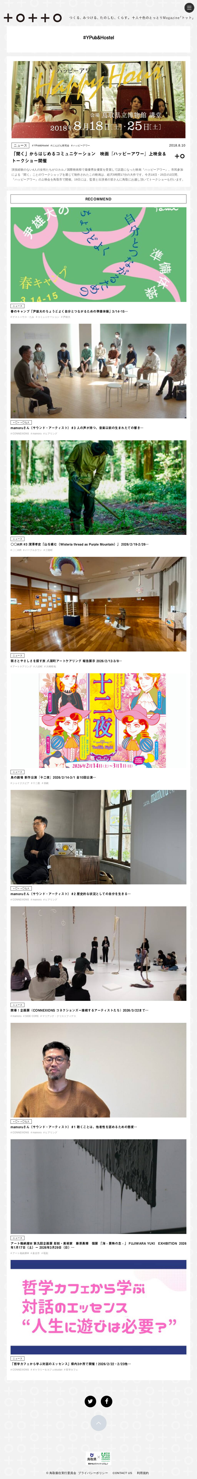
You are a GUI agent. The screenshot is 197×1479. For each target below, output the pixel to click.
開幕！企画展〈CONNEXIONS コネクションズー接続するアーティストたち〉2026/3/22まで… (80, 1010)
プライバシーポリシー (93, 1473)
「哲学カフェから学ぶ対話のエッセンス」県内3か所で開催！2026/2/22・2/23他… (71, 1363)
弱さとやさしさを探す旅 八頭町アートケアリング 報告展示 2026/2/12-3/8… (66, 660)
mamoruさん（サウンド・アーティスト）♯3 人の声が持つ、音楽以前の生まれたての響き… (77, 427)
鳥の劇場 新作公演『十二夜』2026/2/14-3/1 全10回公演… (53, 777)
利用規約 (143, 1473)
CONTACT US (122, 1473)
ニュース (20, 145)
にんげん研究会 (60, 145)
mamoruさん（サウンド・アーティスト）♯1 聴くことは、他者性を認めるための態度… (74, 1126)
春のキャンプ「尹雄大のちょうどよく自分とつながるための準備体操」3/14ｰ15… (69, 311)
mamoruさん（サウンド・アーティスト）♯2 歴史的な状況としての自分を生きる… (71, 893)
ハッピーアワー (80, 145)
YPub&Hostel (40, 145)
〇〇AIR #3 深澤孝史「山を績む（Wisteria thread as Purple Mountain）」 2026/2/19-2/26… (80, 544)
